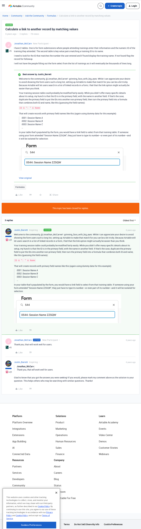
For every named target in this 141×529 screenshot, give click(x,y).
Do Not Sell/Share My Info (86, 524)
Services (17, 472)
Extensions (18, 435)
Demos (103, 441)
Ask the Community (34, 15)
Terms (67, 524)
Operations (62, 435)
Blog (56, 479)
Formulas (51, 15)
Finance (60, 454)
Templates (18, 491)
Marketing (61, 428)
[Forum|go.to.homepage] (21, 6)
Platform (17, 416)
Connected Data (21, 454)
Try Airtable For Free (65, 498)
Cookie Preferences (113, 524)
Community (16, 15)
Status (57, 485)
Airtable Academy (108, 422)
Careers (58, 472)
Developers (18, 479)
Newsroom (60, 491)
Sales (59, 447)
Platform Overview (22, 422)
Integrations (19, 428)
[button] (3, 6)
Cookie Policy (44, 518)
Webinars (104, 454)
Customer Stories (108, 447)
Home (5, 15)
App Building (19, 441)
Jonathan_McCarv (23, 43)
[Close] (56, 504)
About (57, 466)
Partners (17, 466)
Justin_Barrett (21, 230)
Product (60, 422)
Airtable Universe (21, 498)
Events (102, 428)
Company (59, 460)
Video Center (106, 435)
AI (13, 447)
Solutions (61, 416)
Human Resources (66, 441)
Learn (102, 416)
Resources (18, 460)
